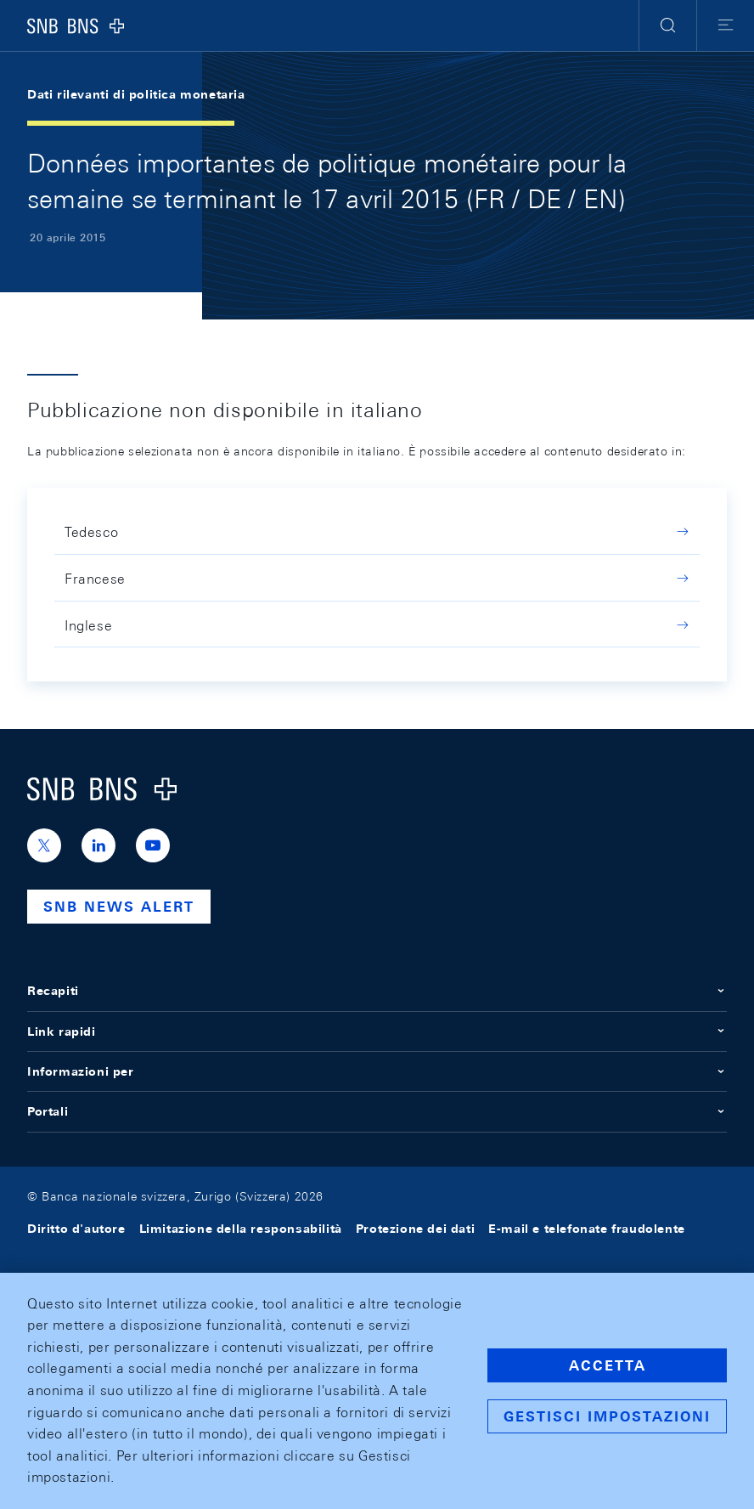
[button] (667, 25)
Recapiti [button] (377, 990)
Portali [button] (377, 1111)
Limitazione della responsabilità (240, 1228)
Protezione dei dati (415, 1228)
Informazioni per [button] (377, 1071)
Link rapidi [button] (377, 1031)
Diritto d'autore (76, 1228)
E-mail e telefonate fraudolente (586, 1228)
